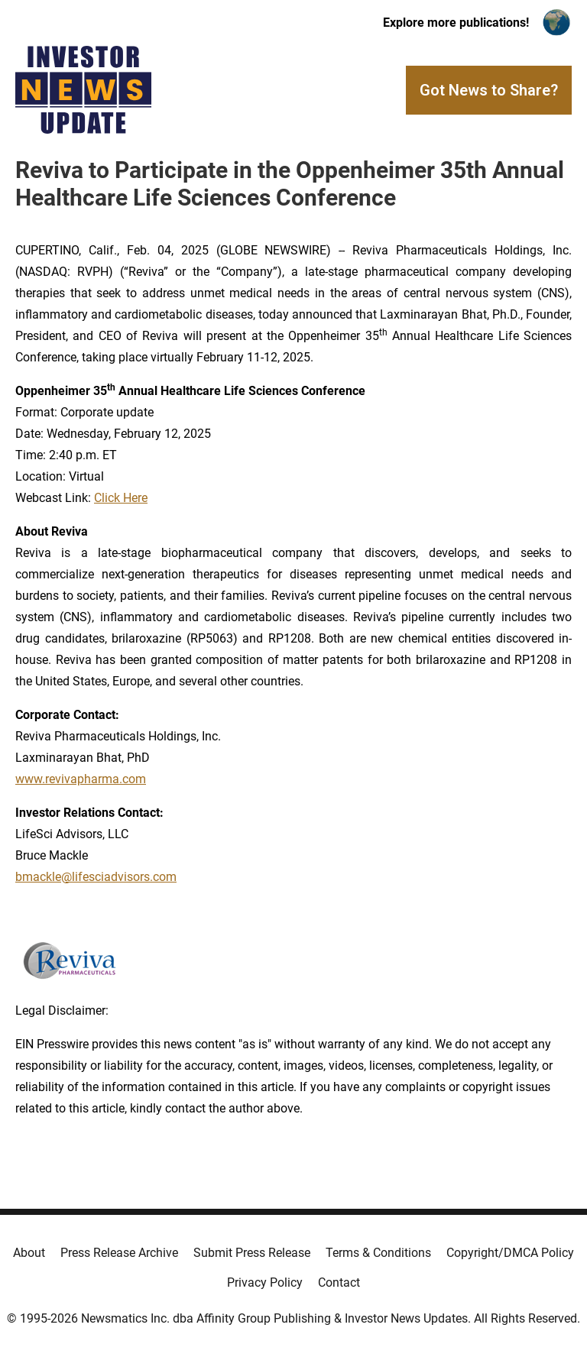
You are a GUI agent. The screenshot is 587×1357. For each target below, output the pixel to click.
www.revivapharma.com (80, 779)
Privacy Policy (265, 1282)
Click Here (121, 498)
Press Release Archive (119, 1252)
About (29, 1252)
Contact (339, 1282)
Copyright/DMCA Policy (510, 1252)
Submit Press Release (251, 1252)
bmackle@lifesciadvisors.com (96, 877)
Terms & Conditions (378, 1252)
